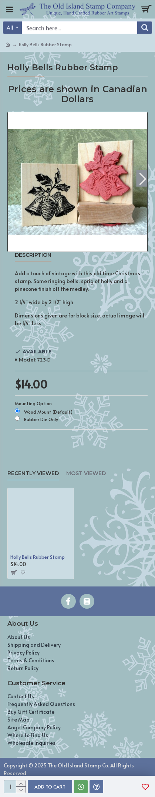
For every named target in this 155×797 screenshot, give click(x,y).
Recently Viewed (33, 473)
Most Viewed (86, 473)
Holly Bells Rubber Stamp (37, 557)
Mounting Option (33, 403)
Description (33, 255)
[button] (142, 178)
